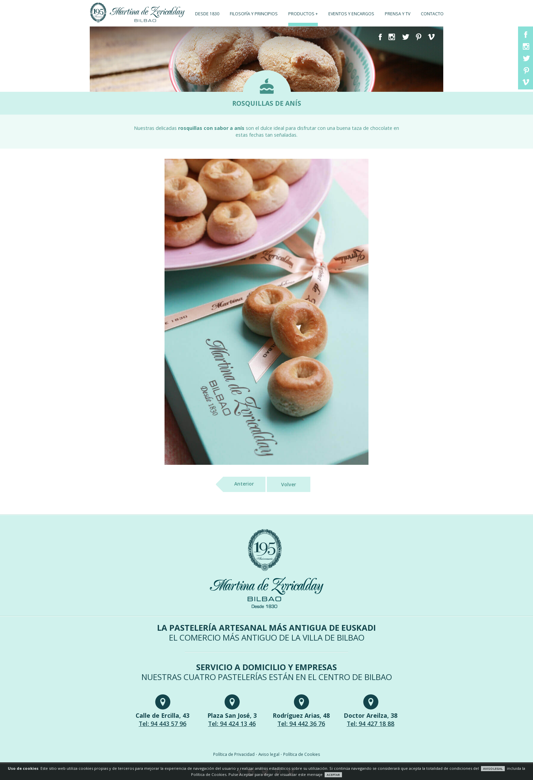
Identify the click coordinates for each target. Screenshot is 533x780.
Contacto (432, 14)
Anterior (238, 484)
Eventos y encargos (351, 14)
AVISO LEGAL (493, 768)
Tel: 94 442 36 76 (301, 723)
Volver (288, 484)
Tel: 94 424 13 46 (232, 723)
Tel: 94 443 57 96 (162, 723)
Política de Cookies (301, 754)
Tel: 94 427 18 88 (370, 723)
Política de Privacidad (234, 754)
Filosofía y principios (254, 14)
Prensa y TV (397, 14)
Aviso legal (268, 754)
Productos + (303, 14)
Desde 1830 (207, 14)
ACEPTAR (333, 775)
